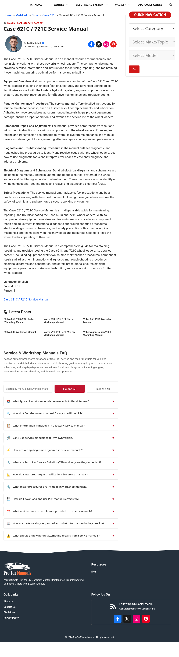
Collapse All (108, 389)
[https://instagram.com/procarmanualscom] (136, 619)
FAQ (93, 571)
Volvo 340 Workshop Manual (20, 332)
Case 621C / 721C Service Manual (25, 299)
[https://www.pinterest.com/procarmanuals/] (146, 619)
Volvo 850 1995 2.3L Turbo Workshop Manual (59, 321)
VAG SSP (124, 5)
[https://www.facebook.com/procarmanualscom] (117, 619)
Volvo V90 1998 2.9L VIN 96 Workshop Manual (59, 333)
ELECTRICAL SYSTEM (93, 5)
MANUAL (40, 5)
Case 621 (28, 23)
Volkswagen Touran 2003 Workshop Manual (97, 333)
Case (19, 23)
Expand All (86, 389)
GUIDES (63, 5)
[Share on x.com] (99, 44)
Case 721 (38, 23)
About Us (8, 601)
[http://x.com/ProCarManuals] (127, 619)
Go (134, 69)
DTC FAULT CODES (150, 5)
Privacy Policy (11, 617)
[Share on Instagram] (106, 44)
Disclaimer (9, 612)
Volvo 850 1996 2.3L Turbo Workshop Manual (19, 321)
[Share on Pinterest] (113, 44)
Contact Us (9, 606)
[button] (171, 5)
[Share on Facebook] (91, 44)
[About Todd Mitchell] (13, 44)
